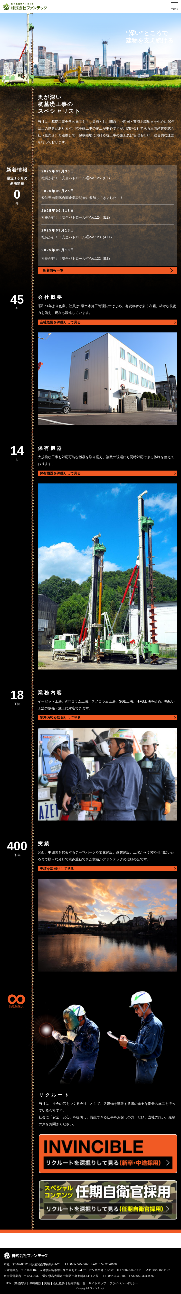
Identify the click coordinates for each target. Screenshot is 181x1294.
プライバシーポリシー (124, 1283)
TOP (8, 1283)
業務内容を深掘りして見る (60, 718)
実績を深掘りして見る (57, 869)
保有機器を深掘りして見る (60, 473)
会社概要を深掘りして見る (60, 322)
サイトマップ (97, 1283)
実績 (47, 1283)
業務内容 (20, 1283)
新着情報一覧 (77, 1283)
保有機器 (35, 1283)
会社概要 (59, 1283)
